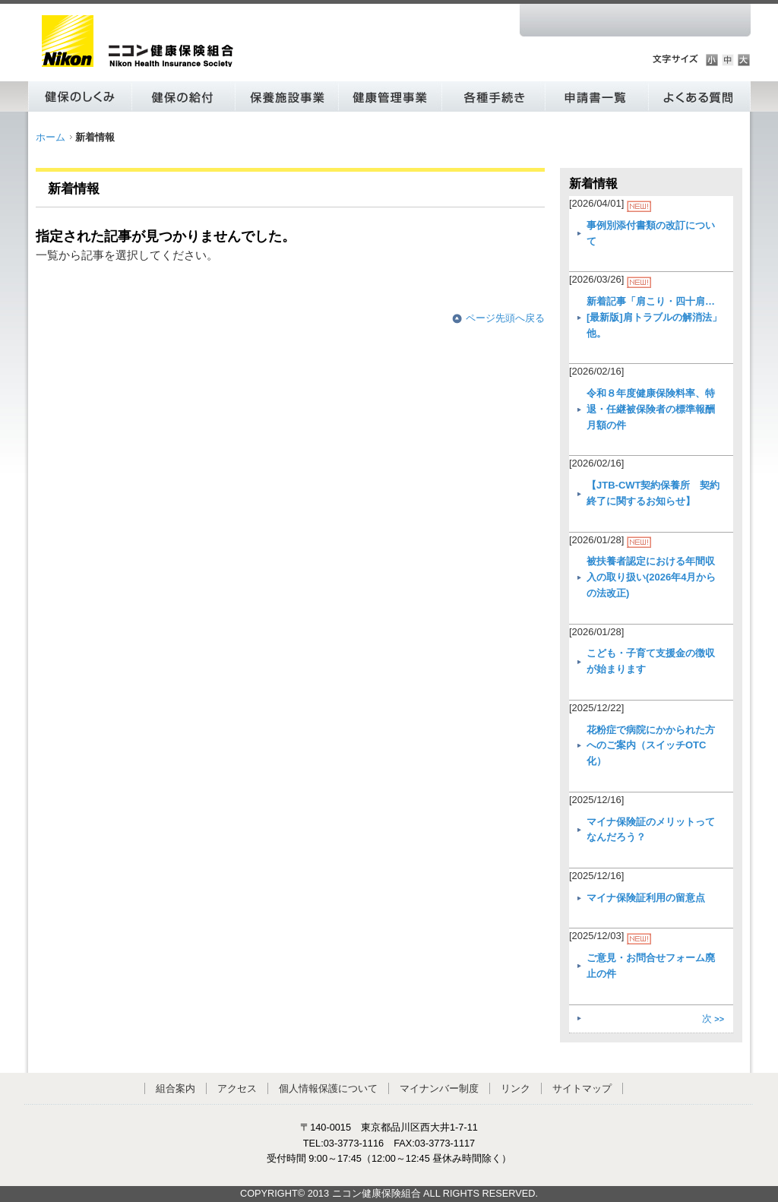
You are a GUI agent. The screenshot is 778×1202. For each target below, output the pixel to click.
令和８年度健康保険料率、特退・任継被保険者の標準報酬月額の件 (651, 409)
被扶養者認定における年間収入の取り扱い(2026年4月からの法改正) (651, 577)
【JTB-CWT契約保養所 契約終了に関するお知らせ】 (653, 493)
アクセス (237, 1088)
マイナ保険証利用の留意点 (646, 897)
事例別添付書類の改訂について (651, 233)
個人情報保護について (328, 1088)
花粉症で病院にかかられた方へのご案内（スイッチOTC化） (651, 745)
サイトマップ (582, 1088)
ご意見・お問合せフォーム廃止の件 (651, 965)
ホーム (50, 137)
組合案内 (175, 1088)
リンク (515, 1088)
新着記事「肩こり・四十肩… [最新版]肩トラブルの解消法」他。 (656, 317)
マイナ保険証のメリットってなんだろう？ (651, 829)
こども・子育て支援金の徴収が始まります (651, 661)
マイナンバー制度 (439, 1088)
